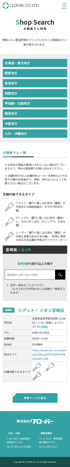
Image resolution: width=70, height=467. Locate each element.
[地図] (44, 327)
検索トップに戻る (35, 398)
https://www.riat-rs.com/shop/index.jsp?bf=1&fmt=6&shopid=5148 (49, 354)
